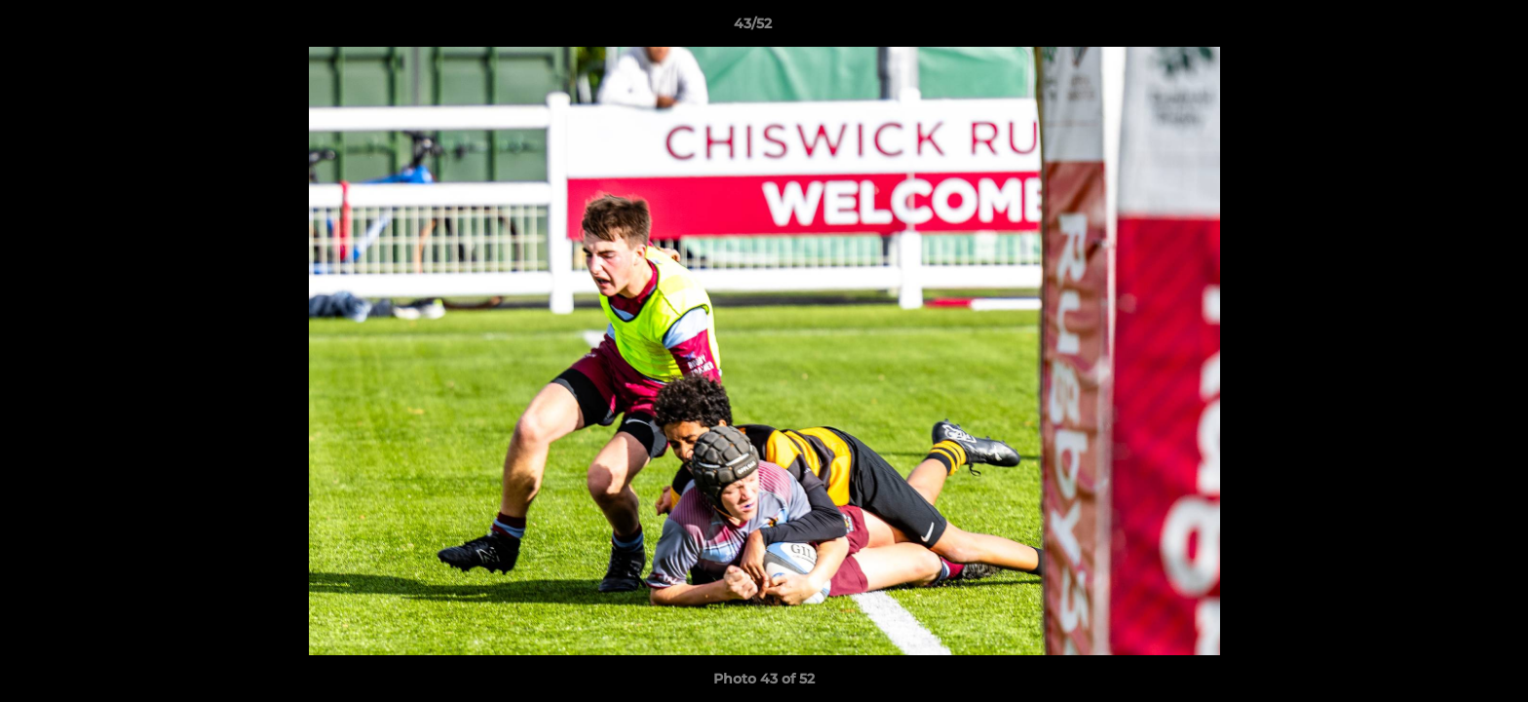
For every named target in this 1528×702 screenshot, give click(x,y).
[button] (1446, 28)
